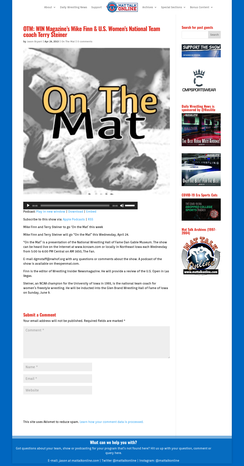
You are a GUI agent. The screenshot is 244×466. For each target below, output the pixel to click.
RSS (90, 219)
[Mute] (122, 205)
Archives (147, 7)
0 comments (84, 41)
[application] (80, 205)
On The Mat (68, 41)
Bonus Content (199, 7)
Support (96, 7)
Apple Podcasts (74, 219)
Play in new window (50, 211)
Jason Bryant (34, 41)
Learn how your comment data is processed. (112, 422)
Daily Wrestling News (73, 7)
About (48, 7)
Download (75, 211)
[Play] (28, 205)
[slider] (75, 205)
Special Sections (171, 7)
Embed (91, 211)
